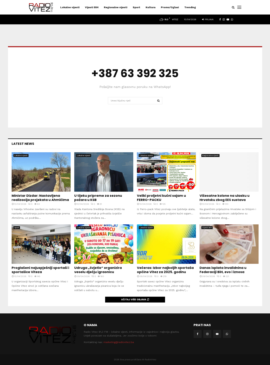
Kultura (150, 7)
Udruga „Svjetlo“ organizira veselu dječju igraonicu (98, 269)
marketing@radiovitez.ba (118, 342)
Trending (190, 7)
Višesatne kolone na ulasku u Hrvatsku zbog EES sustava (224, 197)
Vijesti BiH (91, 7)
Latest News (23, 143)
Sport (136, 7)
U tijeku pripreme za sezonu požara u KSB (98, 197)
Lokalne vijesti (70, 7)
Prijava (208, 19)
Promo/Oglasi (170, 7)
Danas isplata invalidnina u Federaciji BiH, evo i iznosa (223, 269)
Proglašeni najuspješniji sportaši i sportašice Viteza (40, 269)
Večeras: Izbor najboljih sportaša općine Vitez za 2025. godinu (165, 269)
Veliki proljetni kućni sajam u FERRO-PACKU (161, 197)
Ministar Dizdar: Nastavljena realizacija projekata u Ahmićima (40, 197)
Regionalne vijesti (115, 7)
